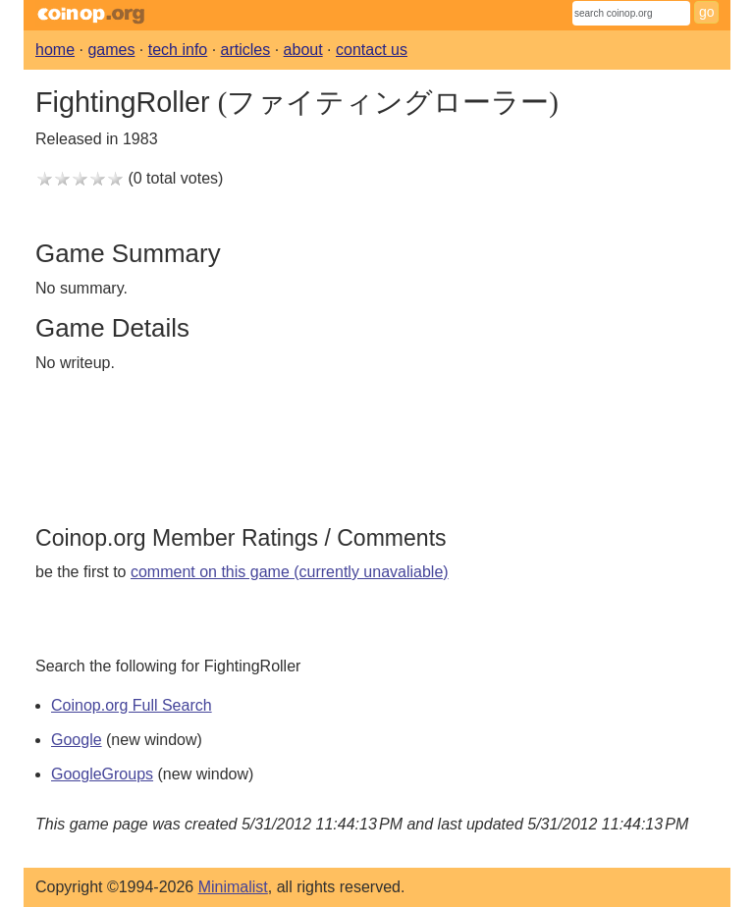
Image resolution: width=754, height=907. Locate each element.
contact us (371, 49)
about (303, 49)
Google (76, 739)
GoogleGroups (102, 774)
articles (246, 49)
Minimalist (233, 887)
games (111, 49)
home (55, 49)
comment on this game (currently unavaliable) (290, 571)
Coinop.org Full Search (131, 705)
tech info (177, 49)
